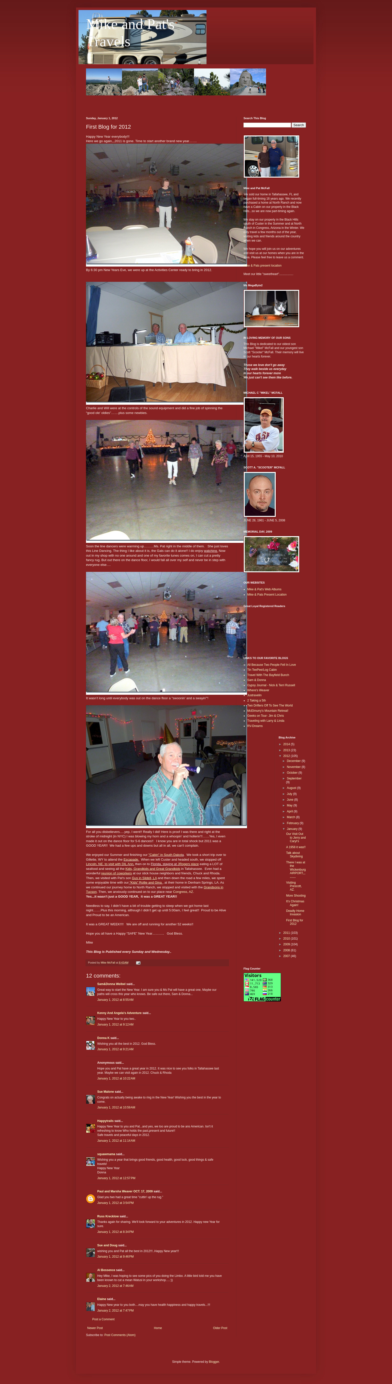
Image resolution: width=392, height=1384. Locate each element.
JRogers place (188, 864)
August (292, 788)
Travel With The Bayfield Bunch (268, 675)
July (290, 794)
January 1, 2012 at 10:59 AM (116, 1107)
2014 (287, 744)
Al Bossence (106, 1270)
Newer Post (95, 1328)
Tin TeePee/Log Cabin (262, 670)
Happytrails (105, 1121)
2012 (287, 756)
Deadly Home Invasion (295, 912)
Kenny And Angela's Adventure (119, 1013)
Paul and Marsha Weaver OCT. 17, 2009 (125, 1191)
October (292, 772)
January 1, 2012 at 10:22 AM (116, 1078)
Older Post (220, 1328)
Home (158, 1328)
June (290, 799)
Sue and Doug (107, 1245)
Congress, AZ (183, 892)
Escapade (131, 859)
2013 (287, 750)
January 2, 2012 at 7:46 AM (115, 1286)
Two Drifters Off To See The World (270, 705)
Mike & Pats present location (263, 265)
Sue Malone (105, 1091)
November (294, 767)
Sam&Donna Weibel (111, 984)
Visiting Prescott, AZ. (294, 886)
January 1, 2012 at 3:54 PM (115, 1203)
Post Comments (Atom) (120, 1335)
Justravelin (254, 695)
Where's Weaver (258, 690)
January (292, 829)
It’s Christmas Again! (295, 903)
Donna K (103, 1038)
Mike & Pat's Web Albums (264, 589)
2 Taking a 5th (256, 700)
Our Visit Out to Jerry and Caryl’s (296, 837)
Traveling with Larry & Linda (265, 720)
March (291, 817)
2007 (287, 956)
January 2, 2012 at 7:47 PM (115, 1310)
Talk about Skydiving (294, 854)
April (290, 811)
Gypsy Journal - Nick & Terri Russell (271, 685)
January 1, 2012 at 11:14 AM (116, 1140)
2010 (287, 938)
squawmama (106, 1154)
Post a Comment (103, 1319)
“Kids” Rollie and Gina (146, 882)
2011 (287, 933)
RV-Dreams (255, 726)
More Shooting (296, 895)
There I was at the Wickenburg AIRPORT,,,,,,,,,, (296, 870)
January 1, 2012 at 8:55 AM (115, 1000)
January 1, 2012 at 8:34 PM (115, 1232)
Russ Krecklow (108, 1216)
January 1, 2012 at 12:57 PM (116, 1178)
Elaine (101, 1299)
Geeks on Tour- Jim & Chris (265, 715)
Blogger (214, 1362)
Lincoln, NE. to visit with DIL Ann (109, 864)
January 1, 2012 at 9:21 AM (115, 1049)
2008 (287, 950)
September (294, 778)
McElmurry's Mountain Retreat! (267, 710)
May (290, 805)
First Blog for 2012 (294, 922)
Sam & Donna (256, 680)
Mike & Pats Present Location (266, 594)
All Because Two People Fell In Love (271, 665)
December (294, 761)
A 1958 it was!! (296, 847)
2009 (287, 944)
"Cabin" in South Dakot (165, 855)
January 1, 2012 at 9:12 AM (115, 1024)
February (293, 823)
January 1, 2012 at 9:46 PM (115, 1256)
